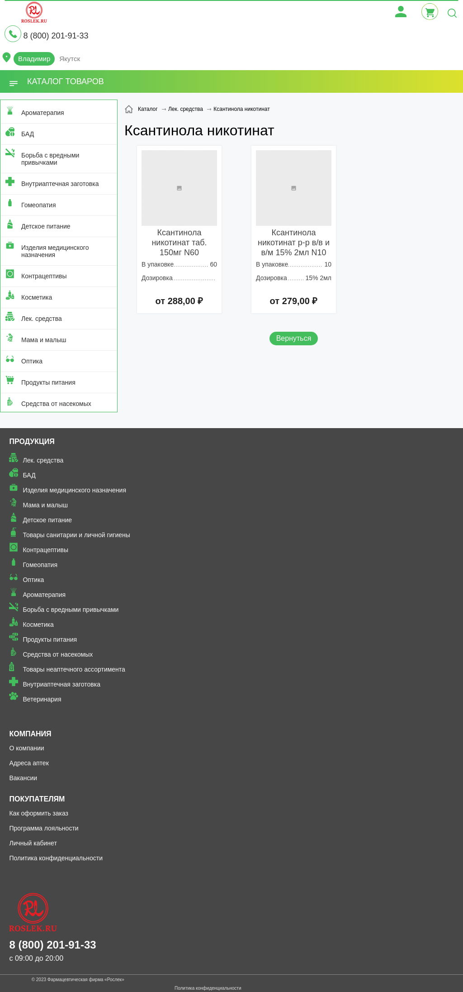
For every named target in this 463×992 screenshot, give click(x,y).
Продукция (31, 441)
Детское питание (46, 226)
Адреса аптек (28, 763)
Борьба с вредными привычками (50, 159)
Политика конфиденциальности (56, 858)
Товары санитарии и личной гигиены (76, 535)
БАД (27, 134)
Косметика (36, 297)
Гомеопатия (38, 205)
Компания (30, 734)
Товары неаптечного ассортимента (74, 669)
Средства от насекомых (56, 403)
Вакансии (23, 778)
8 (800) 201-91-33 (55, 35)
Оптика (32, 361)
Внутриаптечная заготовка (60, 183)
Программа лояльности (43, 828)
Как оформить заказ (38, 813)
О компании (26, 748)
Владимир (34, 58)
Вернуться (294, 338)
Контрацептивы (44, 276)
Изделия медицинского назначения (55, 251)
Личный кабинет (33, 843)
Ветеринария (42, 699)
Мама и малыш (43, 339)
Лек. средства (41, 318)
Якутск (69, 58)
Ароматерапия (42, 112)
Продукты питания (48, 382)
